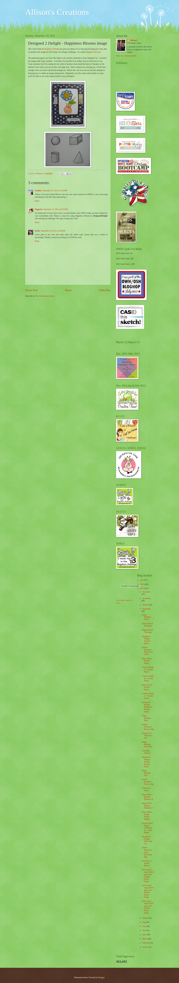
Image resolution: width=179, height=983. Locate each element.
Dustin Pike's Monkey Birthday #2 (147, 797)
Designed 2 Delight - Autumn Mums (146, 639)
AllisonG (133, 40)
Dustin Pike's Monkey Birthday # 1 (148, 805)
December (146, 592)
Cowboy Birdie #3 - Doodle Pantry (148, 669)
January (145, 947)
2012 (142, 584)
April (144, 935)
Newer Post (31, 290)
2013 (142, 580)
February (146, 943)
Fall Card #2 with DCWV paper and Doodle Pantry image (148, 891)
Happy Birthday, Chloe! (146, 617)
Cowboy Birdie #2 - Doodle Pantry (148, 678)
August (145, 918)
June (144, 926)
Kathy (37, 231)
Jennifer (38, 191)
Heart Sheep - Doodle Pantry (147, 661)
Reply (37, 201)
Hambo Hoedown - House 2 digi (148, 726)
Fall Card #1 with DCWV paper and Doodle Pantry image (148, 907)
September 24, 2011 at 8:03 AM (53, 231)
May (144, 930)
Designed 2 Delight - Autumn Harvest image (146, 761)
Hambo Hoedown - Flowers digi (148, 781)
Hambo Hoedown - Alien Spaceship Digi (147, 852)
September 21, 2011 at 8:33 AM (55, 209)
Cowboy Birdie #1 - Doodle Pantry (148, 695)
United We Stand (146, 789)
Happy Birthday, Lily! (146, 773)
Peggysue (38, 209)
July (144, 922)
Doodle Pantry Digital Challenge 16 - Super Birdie (147, 827)
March (145, 939)
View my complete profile (126, 56)
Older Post (104, 290)
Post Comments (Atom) (45, 296)
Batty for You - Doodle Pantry (147, 687)
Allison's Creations (57, 12)
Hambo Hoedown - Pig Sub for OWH (147, 650)
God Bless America (146, 752)
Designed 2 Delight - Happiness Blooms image (147, 707)
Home (68, 290)
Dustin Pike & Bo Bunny (147, 625)
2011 (142, 588)
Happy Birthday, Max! (146, 718)
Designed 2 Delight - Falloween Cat (147, 840)
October (145, 605)
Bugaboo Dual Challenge (147, 631)
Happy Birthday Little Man (147, 744)
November (146, 598)
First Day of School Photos (146, 863)
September (146, 609)
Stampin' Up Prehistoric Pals (147, 735)
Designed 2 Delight (51, 49)
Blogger (101, 977)
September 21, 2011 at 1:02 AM (55, 191)
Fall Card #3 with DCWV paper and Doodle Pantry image (148, 875)
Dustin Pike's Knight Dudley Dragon (147, 815)
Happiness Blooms (93, 52)
